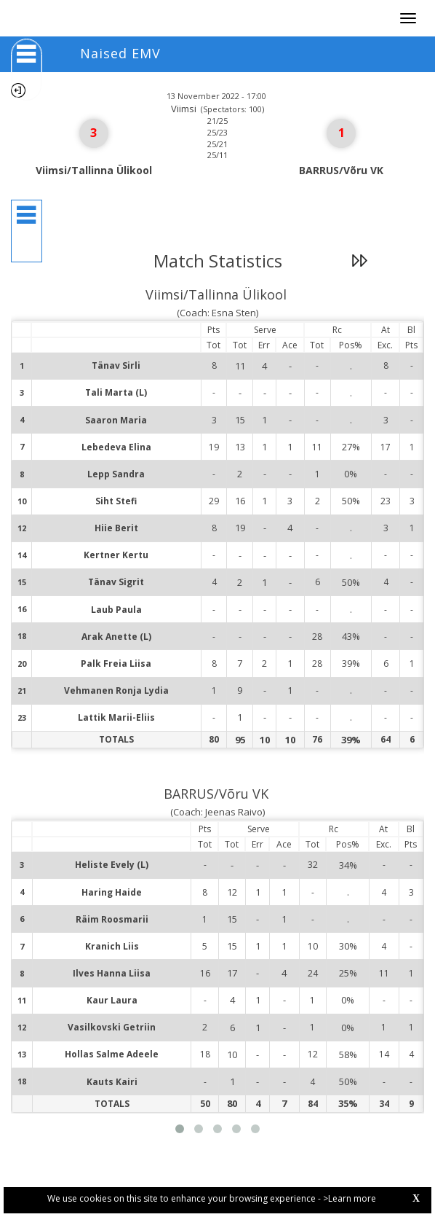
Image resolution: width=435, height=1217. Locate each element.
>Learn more (349, 1198)
